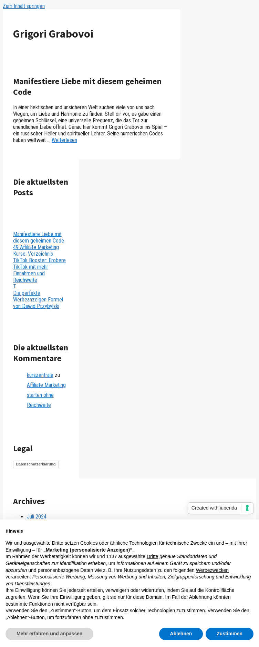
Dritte (152, 556)
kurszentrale (40, 375)
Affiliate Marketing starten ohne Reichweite (46, 395)
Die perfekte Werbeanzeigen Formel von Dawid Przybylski (38, 299)
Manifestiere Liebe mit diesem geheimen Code (38, 237)
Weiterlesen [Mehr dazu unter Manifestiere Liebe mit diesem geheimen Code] (64, 140)
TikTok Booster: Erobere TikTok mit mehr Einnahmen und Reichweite (39, 270)
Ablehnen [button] (181, 633)
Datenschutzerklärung (36, 464)
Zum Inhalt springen (24, 6)
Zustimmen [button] (229, 633)
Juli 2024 (36, 516)
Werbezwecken (212, 570)
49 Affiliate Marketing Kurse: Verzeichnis (36, 250)
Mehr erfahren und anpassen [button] (49, 633)
